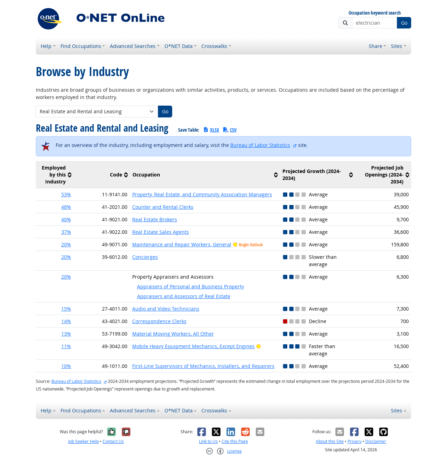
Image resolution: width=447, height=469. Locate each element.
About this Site (330, 441)
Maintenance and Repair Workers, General (181, 244)
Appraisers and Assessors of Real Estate (183, 296)
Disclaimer (375, 441)
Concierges (145, 257)
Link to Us (208, 441)
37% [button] (66, 232)
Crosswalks (214, 46)
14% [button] (66, 321)
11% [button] (66, 346)
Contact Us (113, 441)
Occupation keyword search (375, 13)
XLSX (211, 129)
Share (375, 46)
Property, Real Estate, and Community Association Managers (202, 194)
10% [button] (66, 366)
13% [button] (66, 333)
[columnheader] (54, 175)
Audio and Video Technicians (165, 308)
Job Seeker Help (83, 441)
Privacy (354, 441)
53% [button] (66, 194)
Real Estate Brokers (154, 219)
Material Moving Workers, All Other (173, 333)
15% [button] (66, 308)
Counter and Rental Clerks (162, 207)
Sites (396, 46)
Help (46, 46)
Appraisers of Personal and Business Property (190, 286)
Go (404, 22)
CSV (230, 129)
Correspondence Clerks (159, 321)
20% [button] (66, 244)
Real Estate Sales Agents (160, 232)
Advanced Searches (132, 46)
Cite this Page (235, 441)
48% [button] (66, 207)
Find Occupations (81, 46)
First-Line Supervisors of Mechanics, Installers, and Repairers (203, 366)
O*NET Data (179, 46)
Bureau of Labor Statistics (260, 145)
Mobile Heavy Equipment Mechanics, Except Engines (193, 346)
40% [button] (66, 219)
